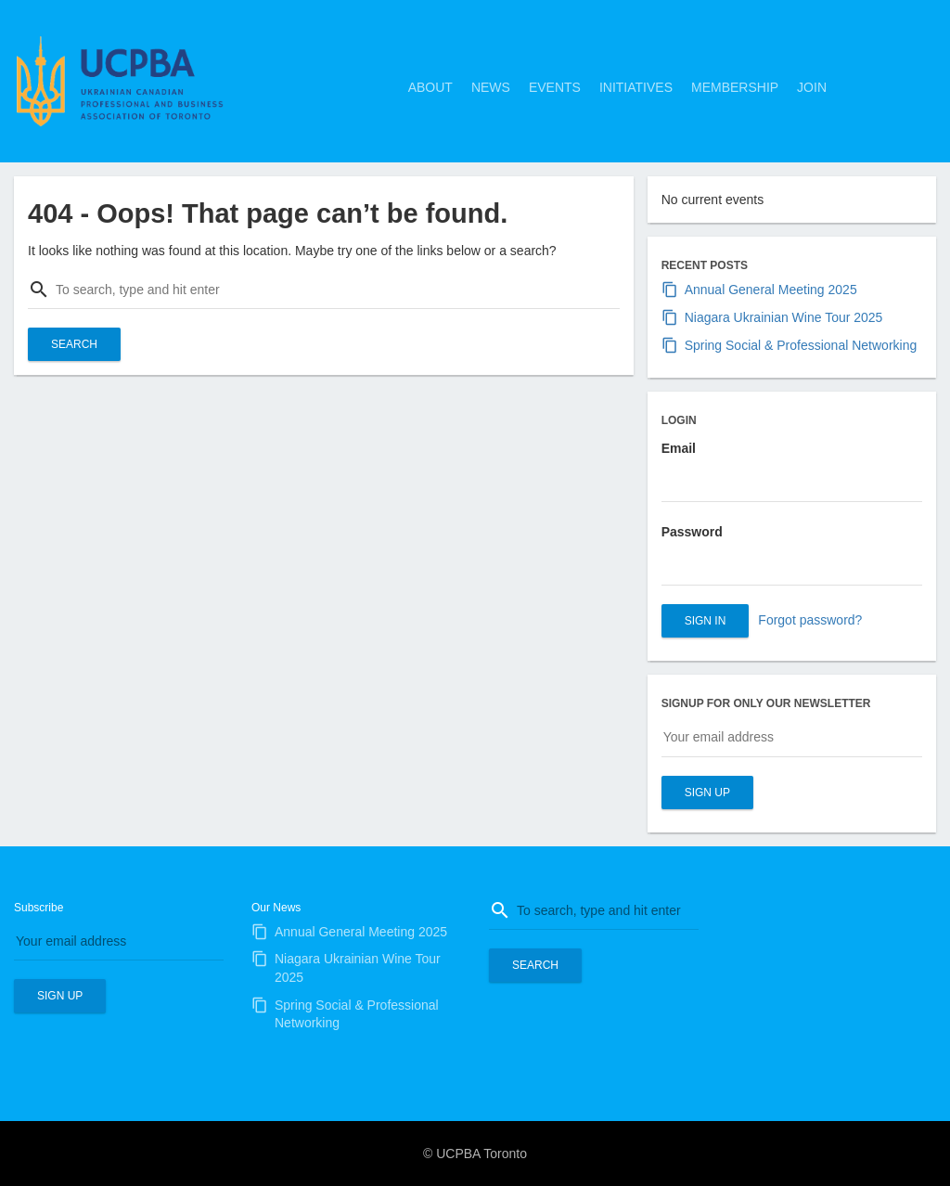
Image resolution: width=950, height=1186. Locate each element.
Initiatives (636, 87)
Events (555, 87)
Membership (734, 87)
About (430, 87)
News (490, 87)
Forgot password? (810, 619)
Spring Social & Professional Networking (801, 345)
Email (678, 448)
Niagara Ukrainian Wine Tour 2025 (784, 317)
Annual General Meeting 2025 (771, 289)
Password (692, 531)
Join (812, 87)
